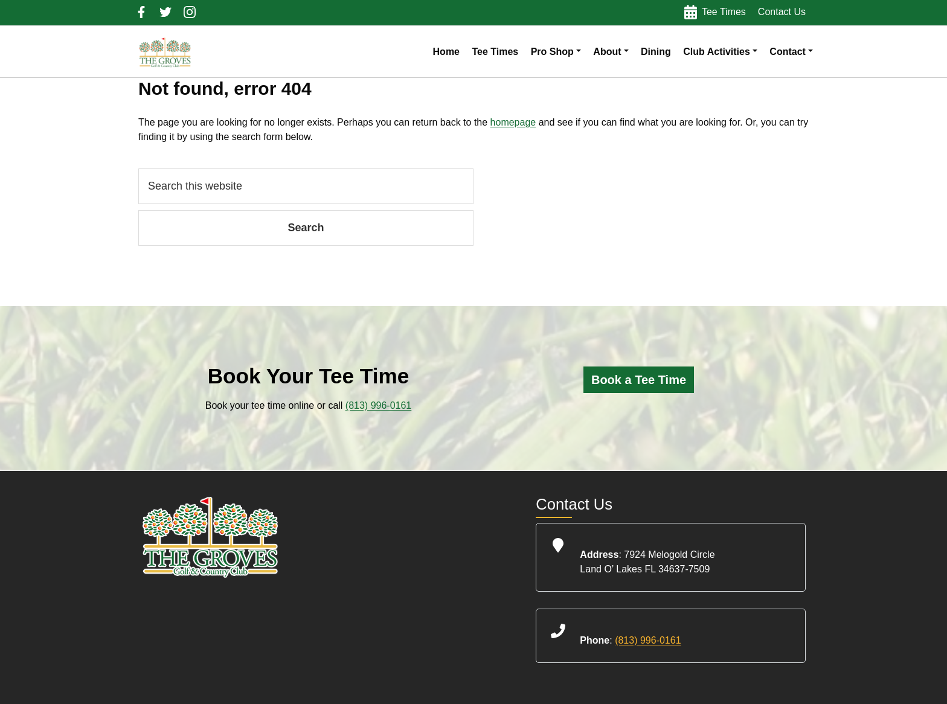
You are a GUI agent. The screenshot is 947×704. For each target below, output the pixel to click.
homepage (513, 122)
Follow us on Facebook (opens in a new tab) (141, 12)
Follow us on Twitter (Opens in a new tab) (165, 12)
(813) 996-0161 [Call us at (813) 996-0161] (378, 405)
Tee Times (724, 12)
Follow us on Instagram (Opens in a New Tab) (190, 12)
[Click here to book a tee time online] (638, 379)
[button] (556, 51)
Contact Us (782, 12)
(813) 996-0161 (648, 640)
